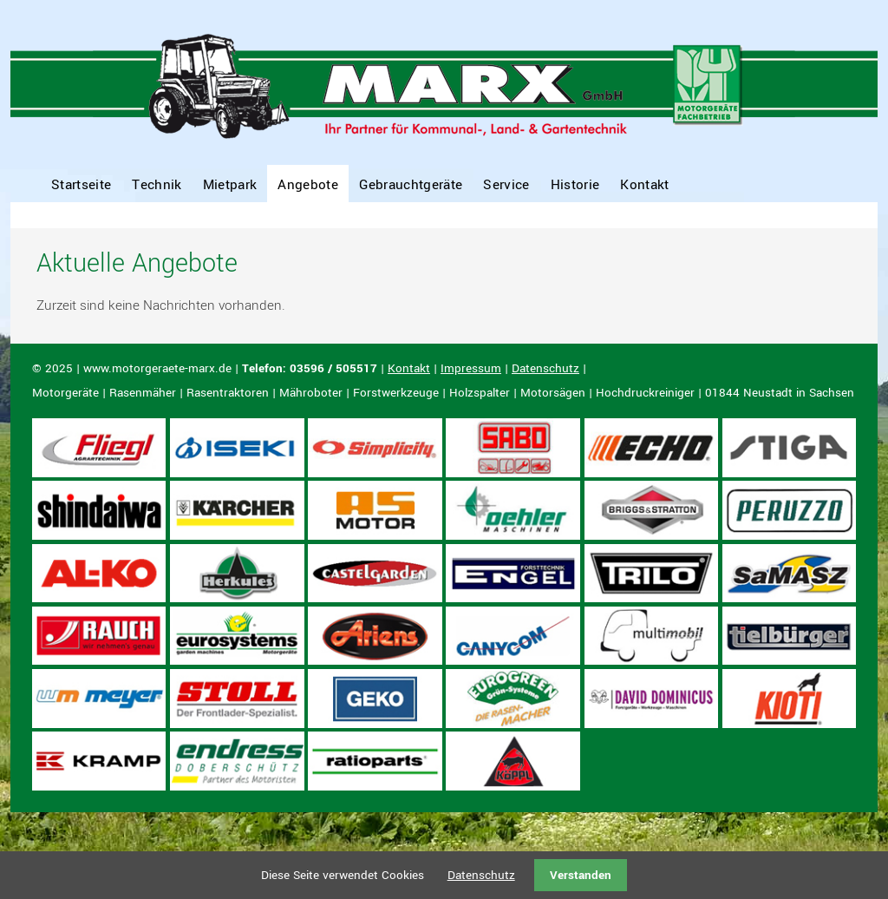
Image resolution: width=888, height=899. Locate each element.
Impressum (471, 368)
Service (506, 184)
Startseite (81, 184)
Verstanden (580, 875)
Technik (156, 184)
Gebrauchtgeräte (410, 184)
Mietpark (230, 184)
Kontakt (644, 184)
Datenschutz (545, 368)
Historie (575, 184)
